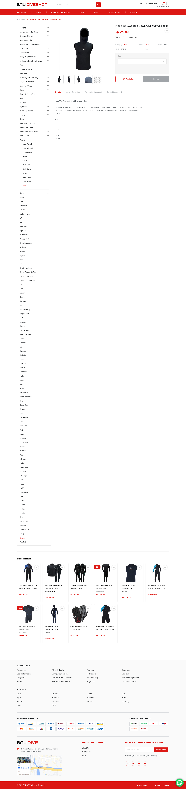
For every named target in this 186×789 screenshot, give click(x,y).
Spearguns (126, 674)
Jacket (25, 173)
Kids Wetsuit (27, 152)
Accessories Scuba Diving (29, 32)
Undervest (26, 165)
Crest (21, 289)
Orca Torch (24, 426)
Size (119, 56)
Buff (21, 260)
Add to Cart (130, 79)
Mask (21, 98)
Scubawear (126, 670)
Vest (24, 186)
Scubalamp (24, 467)
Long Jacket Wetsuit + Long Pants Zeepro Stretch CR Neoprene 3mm (53, 588)
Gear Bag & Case (26, 86)
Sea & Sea (23, 471)
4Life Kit (23, 201)
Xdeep (22, 534)
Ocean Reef (24, 405)
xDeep (89, 694)
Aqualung (23, 226)
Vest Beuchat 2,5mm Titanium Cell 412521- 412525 (129, 588)
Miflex (22, 388)
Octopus (23, 409)
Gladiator (23, 343)
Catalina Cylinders (26, 268)
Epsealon (23, 322)
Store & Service (114, 12)
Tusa (21, 517)
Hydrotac (23, 355)
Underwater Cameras (27, 123)
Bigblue (22, 255)
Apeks (22, 222)
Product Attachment (93, 92)
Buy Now (156, 79)
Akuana (22, 210)
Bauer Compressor (26, 243)
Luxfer (22, 376)
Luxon (22, 380)
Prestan (22, 447)
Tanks (22, 119)
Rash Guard (27, 169)
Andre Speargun (25, 214)
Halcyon (23, 351)
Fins (21, 65)
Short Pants (27, 181)
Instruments (91, 674)
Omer (19, 705)
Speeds (22, 505)
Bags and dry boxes (24, 674)
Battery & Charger (26, 36)
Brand (38, 12)
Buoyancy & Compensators (30, 44)
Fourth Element (25, 334)
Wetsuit (22, 140)
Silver (21, 496)
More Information (73, 92)
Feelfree (22, 326)
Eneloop (23, 318)
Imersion (23, 363)
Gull (21, 347)
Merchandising (92, 678)
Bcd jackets (21, 678)
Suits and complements (130, 678)
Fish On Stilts (24, 330)
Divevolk (23, 301)
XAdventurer (24, 530)
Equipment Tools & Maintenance (31, 61)
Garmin (22, 339)
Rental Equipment (26, 111)
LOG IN (162, 6)
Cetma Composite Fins (28, 272)
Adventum (23, 206)
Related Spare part (114, 92)
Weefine (23, 525)
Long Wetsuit (27, 144)
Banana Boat (24, 239)
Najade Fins (24, 393)
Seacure (22, 484)
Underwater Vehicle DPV (29, 132)
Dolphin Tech (24, 314)
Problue (22, 455)
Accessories (21, 670)
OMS (21, 422)
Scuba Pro (23, 463)
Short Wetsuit (28, 148)
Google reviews (151, 3)
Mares (22, 384)
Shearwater (24, 492)
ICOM (22, 359)
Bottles (19, 682)
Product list (21, 19)
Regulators (23, 107)
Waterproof (24, 521)
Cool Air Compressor (27, 280)
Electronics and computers (62, 678)
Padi (21, 430)
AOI (21, 218)
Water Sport (24, 136)
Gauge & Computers (27, 82)
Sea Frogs (23, 476)
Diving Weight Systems (28, 57)
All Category (21, 12)
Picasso (89, 701)
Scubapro (55, 698)
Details (58, 92)
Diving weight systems (60, 674)
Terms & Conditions (162, 785)
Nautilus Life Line (26, 397)
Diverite (22, 297)
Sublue (22, 509)
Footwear (90, 670)
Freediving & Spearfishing (60, 12)
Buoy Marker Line (26, 40)
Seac (21, 480)
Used (82, 12)
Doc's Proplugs (25, 309)
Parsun (22, 434)
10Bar (22, 197)
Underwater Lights (26, 127)
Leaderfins (23, 372)
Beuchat (23, 251)
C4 (21, 264)
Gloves (25, 161)
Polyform (23, 438)
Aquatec (23, 231)
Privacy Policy (142, 785)
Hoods (25, 156)
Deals (96, 12)
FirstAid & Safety (26, 69)
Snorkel (22, 115)
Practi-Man (24, 442)
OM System (24, 417)
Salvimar (23, 459)
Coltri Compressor (26, 276)
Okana (22, 413)
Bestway (23, 247)
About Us (133, 12)
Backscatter (24, 235)
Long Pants (27, 177)
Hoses (22, 90)
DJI (21, 305)
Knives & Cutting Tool (27, 94)
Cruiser (22, 293)
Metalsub (55, 701)
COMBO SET (24, 48)
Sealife (22, 488)
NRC (21, 401)
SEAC (124, 694)
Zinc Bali (23, 542)
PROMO (23, 102)
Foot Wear (23, 73)
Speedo (22, 501)
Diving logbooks (58, 670)
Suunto (22, 513)
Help (84, 756)
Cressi (22, 285)
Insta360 (23, 368)
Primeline (23, 451)
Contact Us (86, 752)
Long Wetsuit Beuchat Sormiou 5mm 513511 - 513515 (52, 629)
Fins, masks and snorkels (61, 682)
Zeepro (22, 538)
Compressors (24, 53)
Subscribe (161, 750)
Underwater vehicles (129, 682)
